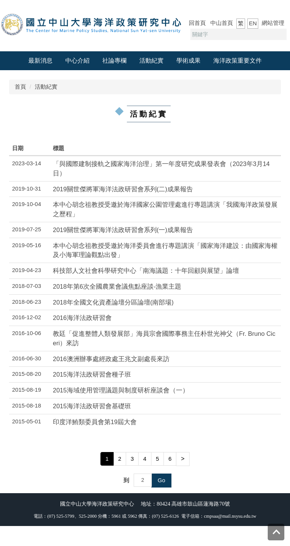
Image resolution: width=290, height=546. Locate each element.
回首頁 (197, 23)
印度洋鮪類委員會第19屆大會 (95, 421)
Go (161, 480)
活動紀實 (151, 60)
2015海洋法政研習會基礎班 (92, 406)
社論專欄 (114, 60)
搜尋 (280, 34)
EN (253, 23)
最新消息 (40, 60)
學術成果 (188, 60)
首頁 (20, 86)
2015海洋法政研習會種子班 (92, 374)
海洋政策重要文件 (237, 60)
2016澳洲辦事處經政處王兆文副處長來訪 (111, 358)
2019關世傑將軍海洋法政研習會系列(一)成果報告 (123, 229)
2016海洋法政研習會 (82, 317)
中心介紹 (77, 60)
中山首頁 (221, 23)
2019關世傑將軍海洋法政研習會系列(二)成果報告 (123, 189)
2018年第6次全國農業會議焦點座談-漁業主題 (117, 286)
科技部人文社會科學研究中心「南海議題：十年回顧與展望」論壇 (146, 270)
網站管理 (273, 23)
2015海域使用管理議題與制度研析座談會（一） (121, 390)
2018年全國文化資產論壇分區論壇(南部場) (113, 302)
